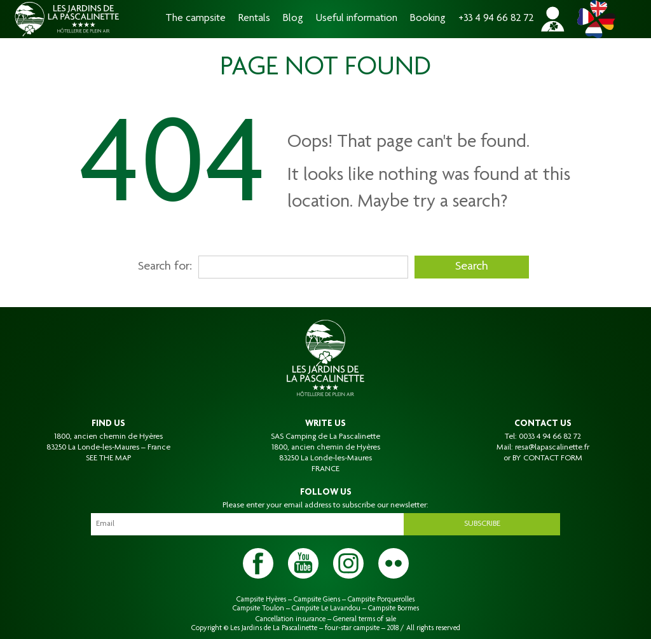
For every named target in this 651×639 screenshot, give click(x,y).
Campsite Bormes (393, 608)
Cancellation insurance (291, 619)
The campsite (195, 18)
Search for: (165, 267)
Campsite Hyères (261, 599)
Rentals (254, 18)
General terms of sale (364, 619)
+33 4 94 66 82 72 (496, 18)
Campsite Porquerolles (381, 599)
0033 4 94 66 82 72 (550, 436)
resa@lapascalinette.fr (552, 447)
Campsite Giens (317, 599)
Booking (428, 18)
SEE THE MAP (108, 458)
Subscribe (482, 523)
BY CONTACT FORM (547, 458)
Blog (293, 18)
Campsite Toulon (258, 608)
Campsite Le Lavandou (326, 608)
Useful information (356, 18)
